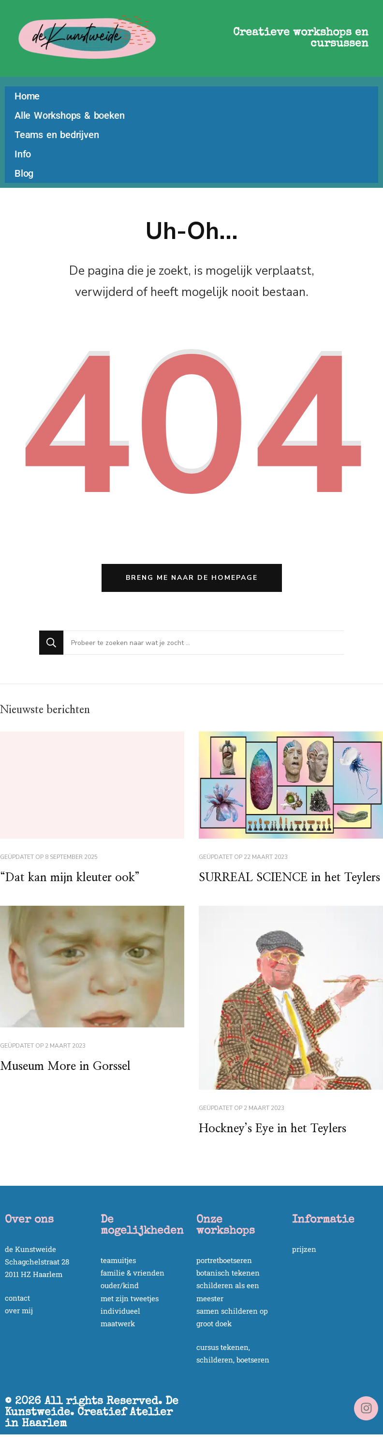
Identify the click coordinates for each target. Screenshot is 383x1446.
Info (23, 154)
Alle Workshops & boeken (69, 115)
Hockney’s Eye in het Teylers (272, 1129)
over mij (19, 1310)
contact (17, 1298)
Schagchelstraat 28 (37, 1261)
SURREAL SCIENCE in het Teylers (289, 878)
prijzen (304, 1249)
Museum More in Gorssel (65, 1066)
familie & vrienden (132, 1273)
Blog (24, 173)
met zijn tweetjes (130, 1298)
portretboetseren (224, 1260)
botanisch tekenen (228, 1273)
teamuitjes (118, 1260)
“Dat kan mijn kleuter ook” (70, 878)
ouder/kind (120, 1285)
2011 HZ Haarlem (33, 1274)
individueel (120, 1311)
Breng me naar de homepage (192, 577)
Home (27, 96)
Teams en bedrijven (57, 134)
